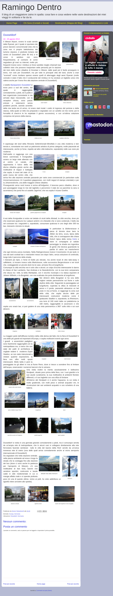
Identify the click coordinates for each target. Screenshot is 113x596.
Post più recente (9, 584)
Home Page (11, 23)
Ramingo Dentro (32, 7)
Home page (41, 584)
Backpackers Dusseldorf (21, 85)
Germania (17, 514)
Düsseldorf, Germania (17, 516)
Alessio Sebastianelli (101, 88)
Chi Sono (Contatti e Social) (36, 23)
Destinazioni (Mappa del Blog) (68, 23)
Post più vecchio (73, 584)
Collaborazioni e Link (98, 23)
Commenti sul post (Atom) (44, 590)
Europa (11, 514)
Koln (74, 239)
